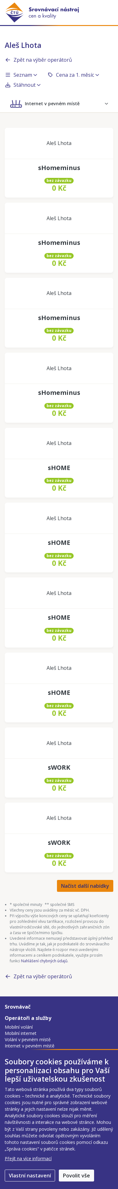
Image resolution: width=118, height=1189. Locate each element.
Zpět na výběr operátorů (38, 59)
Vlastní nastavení (30, 1175)
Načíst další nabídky (85, 885)
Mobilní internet (21, 1033)
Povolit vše (76, 1175)
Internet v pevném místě (29, 1046)
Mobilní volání (19, 1027)
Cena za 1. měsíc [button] (73, 74)
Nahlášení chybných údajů (44, 961)
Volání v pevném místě (28, 1039)
